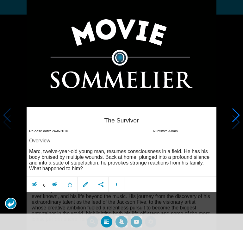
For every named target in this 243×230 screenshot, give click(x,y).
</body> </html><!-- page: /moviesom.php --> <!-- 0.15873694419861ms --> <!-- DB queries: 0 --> (121, 115)
